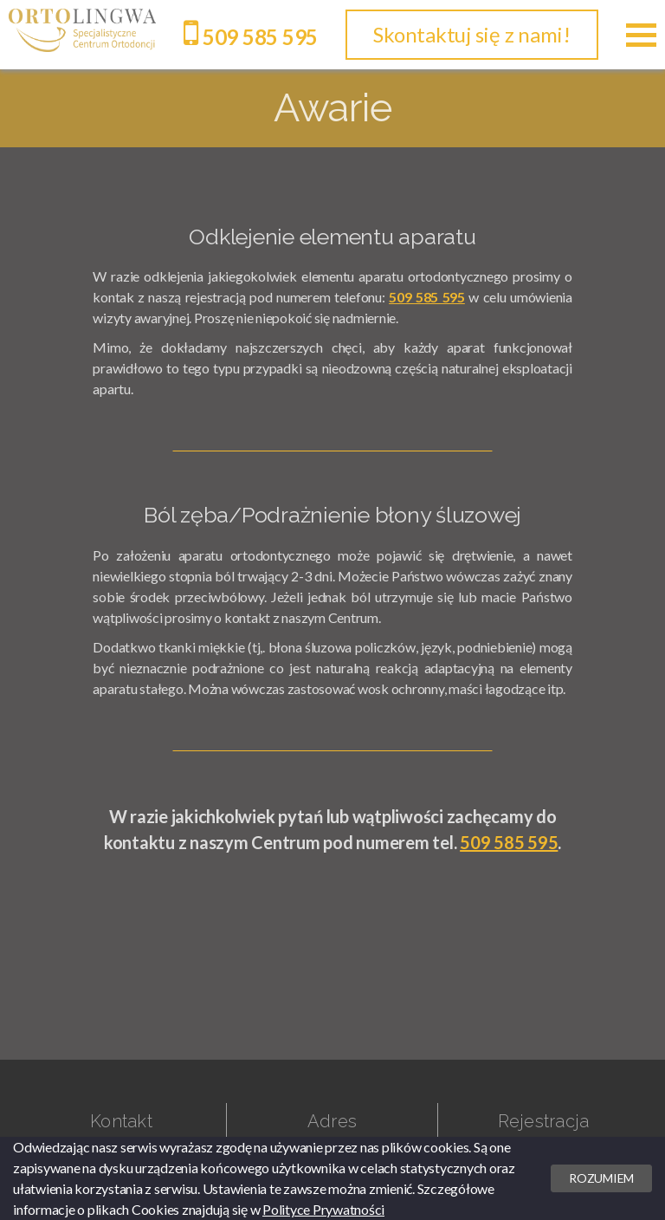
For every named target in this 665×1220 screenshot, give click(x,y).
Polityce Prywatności (323, 1209)
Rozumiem (601, 1178)
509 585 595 (251, 36)
